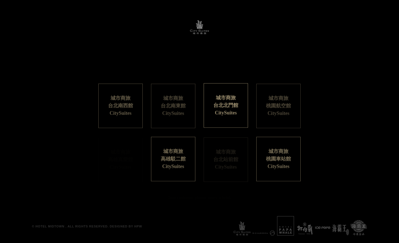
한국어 (240, 68)
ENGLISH (213, 68)
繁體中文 (161, 68)
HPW (138, 226)
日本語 (186, 68)
